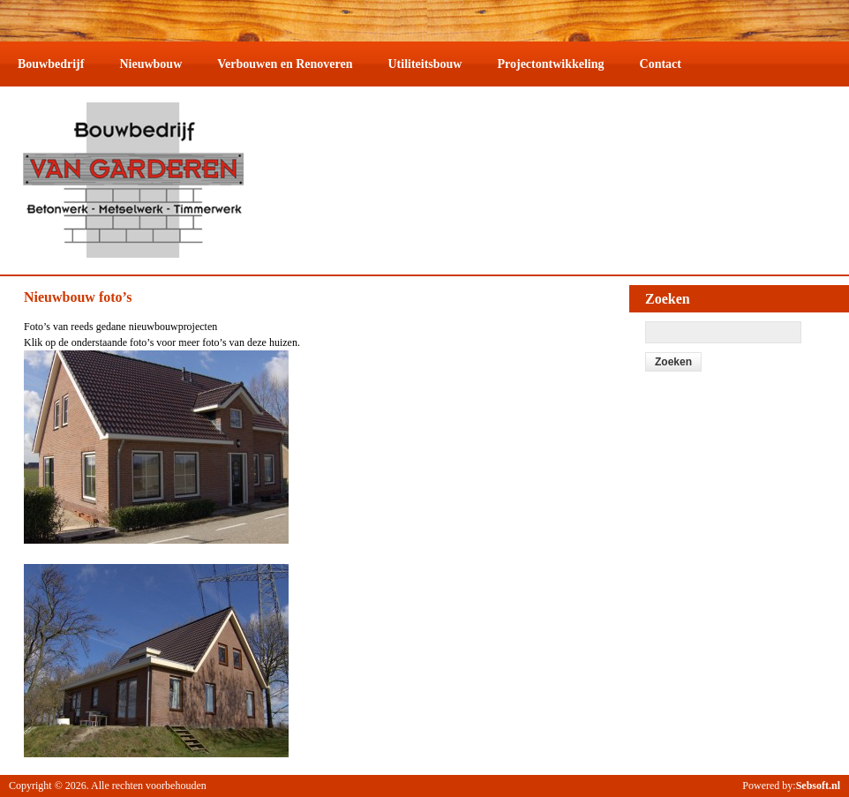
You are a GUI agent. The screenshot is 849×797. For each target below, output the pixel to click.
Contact (660, 64)
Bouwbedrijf (51, 64)
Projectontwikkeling (550, 64)
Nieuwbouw (150, 64)
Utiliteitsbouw (424, 64)
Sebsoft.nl (818, 785)
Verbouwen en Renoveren (284, 64)
